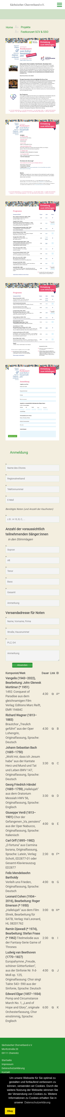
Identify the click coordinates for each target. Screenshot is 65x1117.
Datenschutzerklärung (13, 1068)
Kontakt (6, 1072)
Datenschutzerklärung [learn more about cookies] (37, 1102)
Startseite (7, 1060)
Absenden (22, 665)
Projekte (25, 27)
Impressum (7, 1064)
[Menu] (57, 7)
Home (9, 27)
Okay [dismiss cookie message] (10, 1111)
